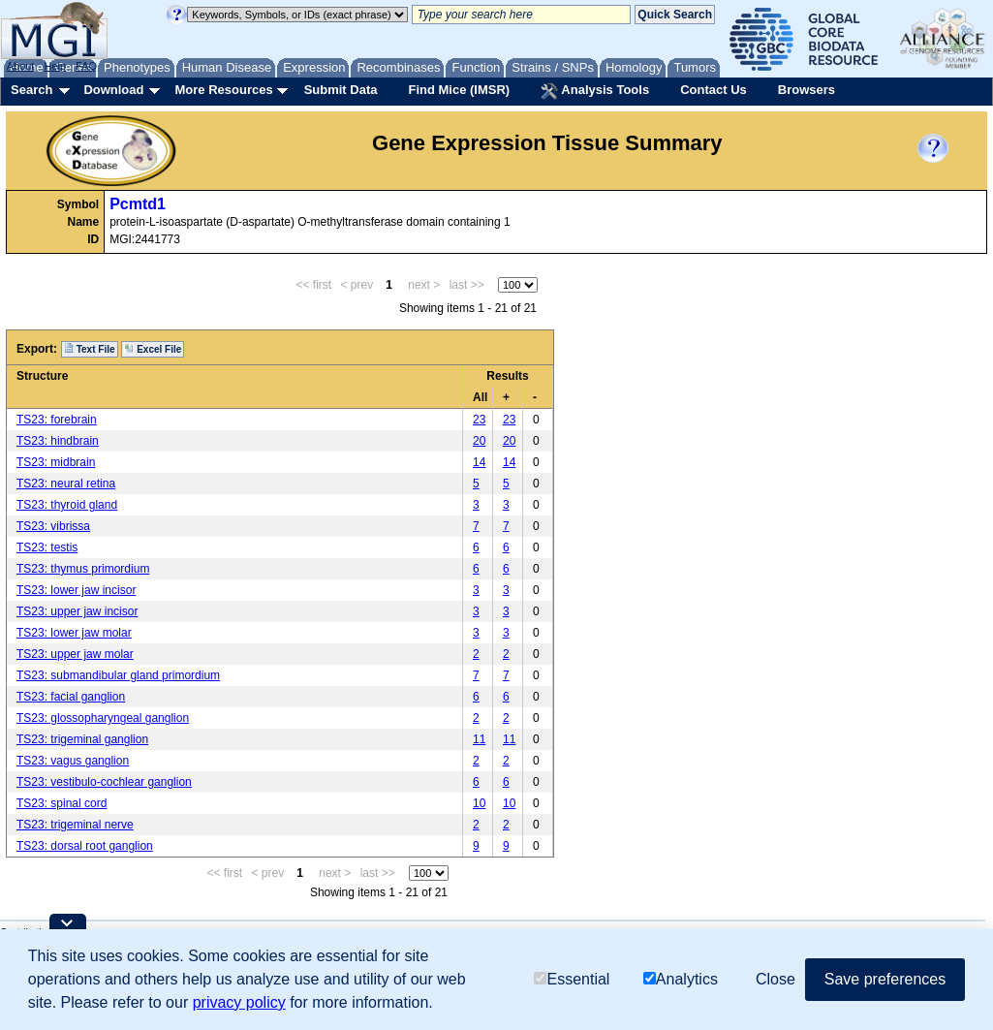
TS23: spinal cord (61, 803)
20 (479, 441)
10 (479, 803)
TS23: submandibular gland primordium (118, 675)
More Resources (223, 89)
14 (479, 462)
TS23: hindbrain (57, 441)
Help (55, 66)
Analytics (680, 979)
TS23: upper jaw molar (75, 654)
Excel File (152, 349)
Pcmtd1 (137, 204)
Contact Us (713, 89)
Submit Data (341, 89)
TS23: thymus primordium (82, 569)
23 (479, 419)
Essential (571, 979)
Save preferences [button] (885, 979)
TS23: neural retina (65, 483)
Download (113, 89)
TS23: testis (47, 547)
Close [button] (775, 979)
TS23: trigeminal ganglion (82, 739)
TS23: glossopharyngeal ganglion (102, 718)
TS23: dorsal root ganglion (84, 846)
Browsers (806, 89)
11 (479, 739)
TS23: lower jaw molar (74, 633)
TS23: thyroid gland (66, 505)
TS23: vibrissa (53, 526)
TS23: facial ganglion (70, 696)
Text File (89, 349)
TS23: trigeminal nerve (75, 824)
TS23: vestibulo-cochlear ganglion (104, 782)
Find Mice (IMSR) (459, 89)
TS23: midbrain (55, 462)
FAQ (86, 66)
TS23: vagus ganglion (72, 760)
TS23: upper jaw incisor (77, 611)
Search (31, 89)
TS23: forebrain (56, 419)
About (21, 66)
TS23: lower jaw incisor (76, 590)
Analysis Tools (595, 91)
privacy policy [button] (239, 1002)
